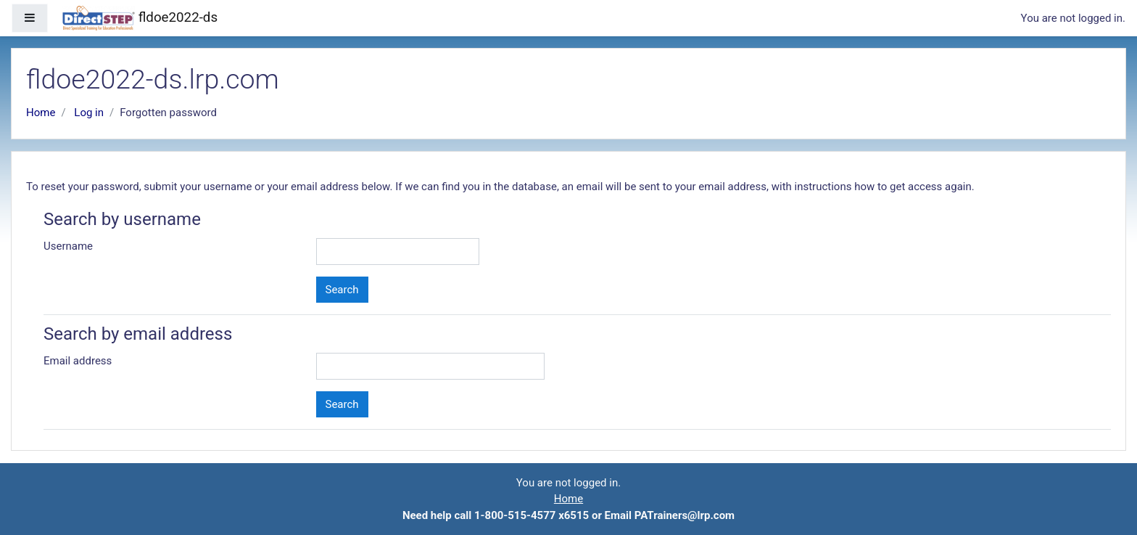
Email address (78, 360)
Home (40, 112)
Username (68, 246)
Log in (89, 112)
